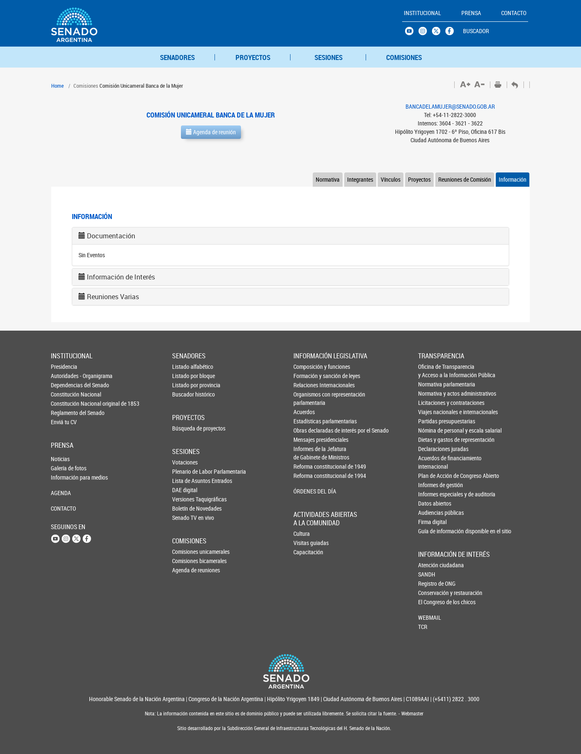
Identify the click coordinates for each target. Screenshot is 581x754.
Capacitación (307, 552)
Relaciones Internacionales (307, 385)
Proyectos (419, 179)
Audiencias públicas (432, 513)
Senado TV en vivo (186, 518)
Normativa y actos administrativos (432, 393)
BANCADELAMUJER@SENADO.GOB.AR (450, 106)
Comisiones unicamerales (186, 552)
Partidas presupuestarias (432, 421)
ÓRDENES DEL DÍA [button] (307, 491)
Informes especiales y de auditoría (432, 494)
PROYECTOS (253, 57)
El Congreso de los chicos (432, 602)
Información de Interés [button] (121, 277)
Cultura (301, 533)
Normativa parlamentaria (432, 384)
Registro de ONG (432, 583)
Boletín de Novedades (186, 508)
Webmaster (412, 713)
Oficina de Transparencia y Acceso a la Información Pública (432, 371)
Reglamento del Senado (65, 413)
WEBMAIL (429, 617)
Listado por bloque (186, 376)
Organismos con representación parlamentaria (307, 398)
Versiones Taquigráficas (186, 499)
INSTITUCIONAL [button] (422, 13)
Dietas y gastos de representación (432, 440)
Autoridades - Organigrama (65, 376)
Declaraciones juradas (432, 449)
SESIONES (328, 57)
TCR (422, 627)
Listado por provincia (186, 385)
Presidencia (64, 366)
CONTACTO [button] (513, 13)
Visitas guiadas (307, 543)
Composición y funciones (307, 366)
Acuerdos (304, 412)
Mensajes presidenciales (307, 440)
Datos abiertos (432, 503)
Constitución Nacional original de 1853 (65, 403)
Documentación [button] (111, 235)
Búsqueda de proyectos (186, 428)
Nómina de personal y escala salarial (432, 430)
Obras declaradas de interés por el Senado (307, 430)
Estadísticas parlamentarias (307, 421)
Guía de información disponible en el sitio (432, 531)
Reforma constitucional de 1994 (307, 476)
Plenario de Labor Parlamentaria (186, 471)
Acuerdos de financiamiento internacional (432, 462)
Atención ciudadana (432, 565)
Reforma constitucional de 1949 (307, 466)
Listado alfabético (186, 366)
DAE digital (184, 490)
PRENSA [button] (471, 13)
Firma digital (432, 522)
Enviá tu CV (64, 422)
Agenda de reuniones (186, 570)
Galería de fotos (65, 468)
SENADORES (177, 57)
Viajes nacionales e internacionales (432, 412)
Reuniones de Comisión (464, 179)
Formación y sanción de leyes (307, 376)
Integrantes (360, 179)
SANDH (426, 574)
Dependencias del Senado (65, 385)
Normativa (328, 179)
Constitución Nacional (65, 394)
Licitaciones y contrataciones (432, 403)
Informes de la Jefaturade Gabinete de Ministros (307, 453)
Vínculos (390, 179)
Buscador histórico (186, 394)
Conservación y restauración (432, 593)
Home (57, 85)
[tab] (290, 235)
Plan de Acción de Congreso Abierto (432, 476)
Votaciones (185, 462)
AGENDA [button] (61, 493)
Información (512, 179)
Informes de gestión (432, 485)
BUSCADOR (476, 31)
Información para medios (65, 477)
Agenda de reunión (211, 132)
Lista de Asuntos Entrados (186, 481)
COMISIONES (404, 57)
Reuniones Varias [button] (113, 296)
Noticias (60, 459)
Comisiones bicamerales (186, 561)
